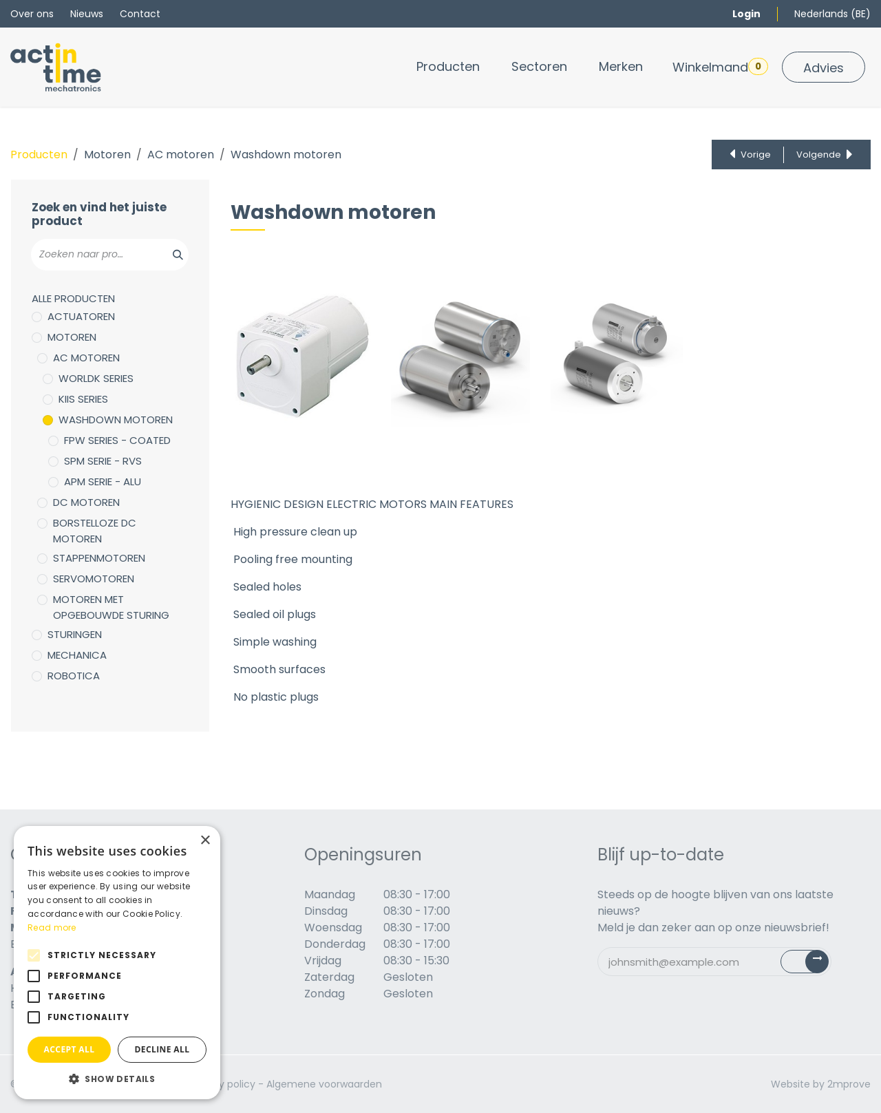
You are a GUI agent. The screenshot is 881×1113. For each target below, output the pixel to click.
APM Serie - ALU (102, 481)
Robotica (73, 675)
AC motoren (180, 154)
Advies (823, 67)
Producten (38, 154)
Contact (140, 14)
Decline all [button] (162, 1049)
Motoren (107, 154)
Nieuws (86, 14)
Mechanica (77, 655)
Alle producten (73, 298)
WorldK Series (96, 378)
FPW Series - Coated (117, 440)
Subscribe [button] (812, 964)
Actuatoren (81, 316)
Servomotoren (93, 578)
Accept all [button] (69, 1049)
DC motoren (86, 502)
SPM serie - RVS (103, 461)
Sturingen (74, 634)
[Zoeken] (170, 255)
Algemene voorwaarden (324, 1084)
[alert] (117, 962)
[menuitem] (448, 66)
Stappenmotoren (99, 558)
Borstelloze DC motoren (94, 531)
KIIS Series (83, 399)
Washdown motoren (116, 419)
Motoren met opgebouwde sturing (111, 607)
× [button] (205, 841)
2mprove (849, 1084)
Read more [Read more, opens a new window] (52, 927)
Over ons (32, 14)
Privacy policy (222, 1084)
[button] (117, 1078)
